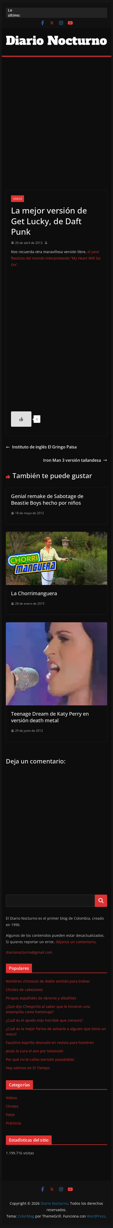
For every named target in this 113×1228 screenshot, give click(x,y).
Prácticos (13, 1123)
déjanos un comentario (75, 941)
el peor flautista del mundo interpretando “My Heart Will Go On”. (55, 258)
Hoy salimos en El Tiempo (28, 1067)
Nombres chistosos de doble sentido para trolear (48, 981)
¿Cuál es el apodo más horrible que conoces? (44, 1020)
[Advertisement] (56, 115)
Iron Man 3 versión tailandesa (75, 460)
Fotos (10, 1114)
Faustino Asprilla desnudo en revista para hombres (50, 1042)
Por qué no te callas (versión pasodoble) (40, 1059)
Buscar (101, 901)
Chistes (12, 1106)
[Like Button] (21, 419)
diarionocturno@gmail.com (29, 952)
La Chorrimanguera (34, 593)
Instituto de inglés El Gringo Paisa (41, 447)
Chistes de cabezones (24, 989)
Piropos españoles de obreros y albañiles (41, 998)
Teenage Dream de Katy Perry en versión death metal (50, 717)
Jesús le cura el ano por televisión (34, 1051)
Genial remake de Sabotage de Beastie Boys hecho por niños (47, 499)
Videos (17, 198)
